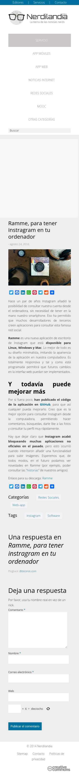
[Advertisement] (39, 178)
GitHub (45, 404)
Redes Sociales (41, 93)
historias (32, 470)
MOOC (41, 106)
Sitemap (22, 754)
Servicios (39, 2)
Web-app (19, 505)
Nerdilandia (45, 746)
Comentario (16, 610)
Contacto (61, 2)
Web (11, 691)
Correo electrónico (21, 672)
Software (54, 515)
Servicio (41, 40)
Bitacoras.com (28, 571)
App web (42, 67)
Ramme (47, 478)
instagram (33, 515)
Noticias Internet (42, 80)
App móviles (41, 54)
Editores (18, 2)
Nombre (14, 653)
